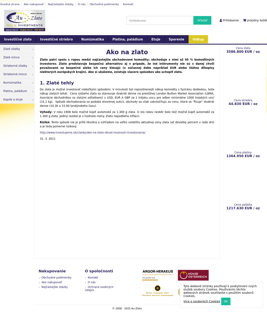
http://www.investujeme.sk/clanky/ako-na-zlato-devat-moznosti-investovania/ (92, 132)
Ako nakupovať (34, 4)
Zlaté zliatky (18, 49)
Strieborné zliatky (18, 65)
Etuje (155, 39)
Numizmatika (92, 39)
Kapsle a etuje (18, 99)
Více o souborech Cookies (201, 301)
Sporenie (176, 39)
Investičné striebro (56, 39)
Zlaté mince (18, 57)
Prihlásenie (231, 20)
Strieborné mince (18, 74)
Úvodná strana (10, 4)
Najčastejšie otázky (61, 4)
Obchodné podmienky (104, 4)
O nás (81, 4)
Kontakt (128, 4)
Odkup (198, 39)
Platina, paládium (127, 39)
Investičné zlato (18, 39)
